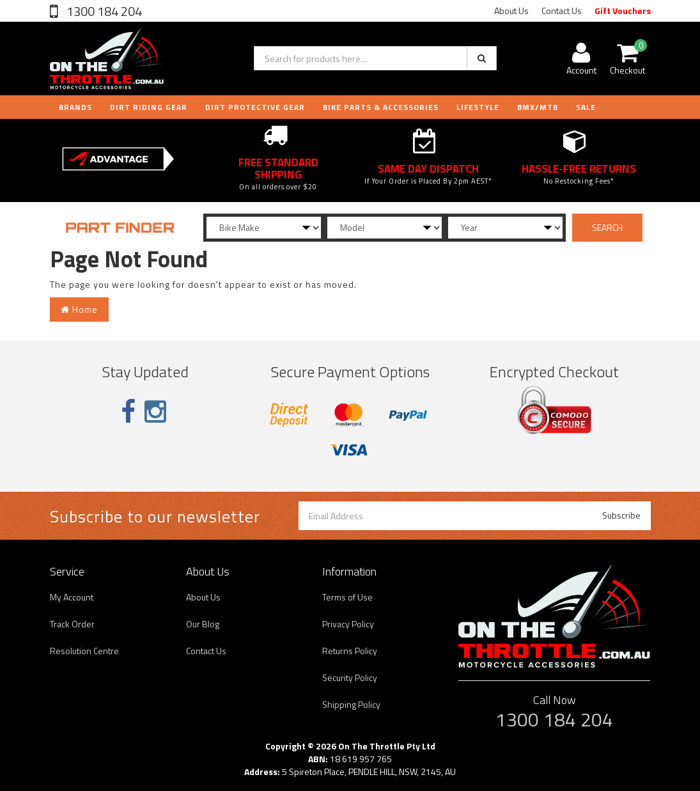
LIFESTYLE (477, 107)
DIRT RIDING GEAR (148, 107)
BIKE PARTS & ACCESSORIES (381, 107)
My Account (71, 597)
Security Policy (349, 677)
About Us (511, 10)
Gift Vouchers (623, 10)
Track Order (72, 623)
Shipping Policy (351, 704)
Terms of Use (347, 597)
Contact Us (561, 10)
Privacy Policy (348, 623)
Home (79, 309)
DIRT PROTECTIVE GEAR (255, 107)
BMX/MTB (537, 107)
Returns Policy (349, 650)
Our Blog (202, 623)
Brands (75, 107)
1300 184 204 (103, 11)
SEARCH (607, 227)
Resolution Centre (84, 650)
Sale (586, 107)
